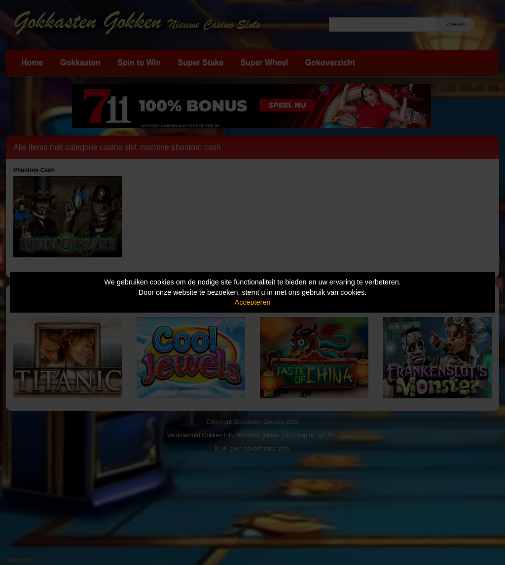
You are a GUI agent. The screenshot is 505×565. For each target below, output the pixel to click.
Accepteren (253, 302)
